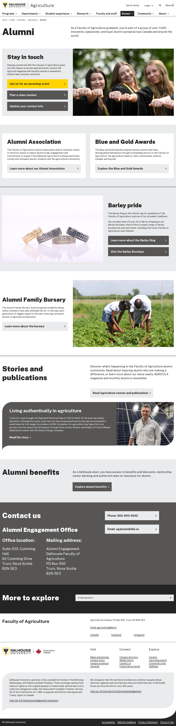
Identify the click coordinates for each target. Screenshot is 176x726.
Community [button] (144, 13)
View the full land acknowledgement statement (33, 700)
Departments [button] (30, 13)
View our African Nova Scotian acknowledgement (115, 691)
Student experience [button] (57, 13)
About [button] (162, 13)
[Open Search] (160, 5)
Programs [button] (8, 13)
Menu (170, 5)
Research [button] (83, 13)
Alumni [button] (126, 13)
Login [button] (147, 5)
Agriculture (42, 5)
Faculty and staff (106, 13)
